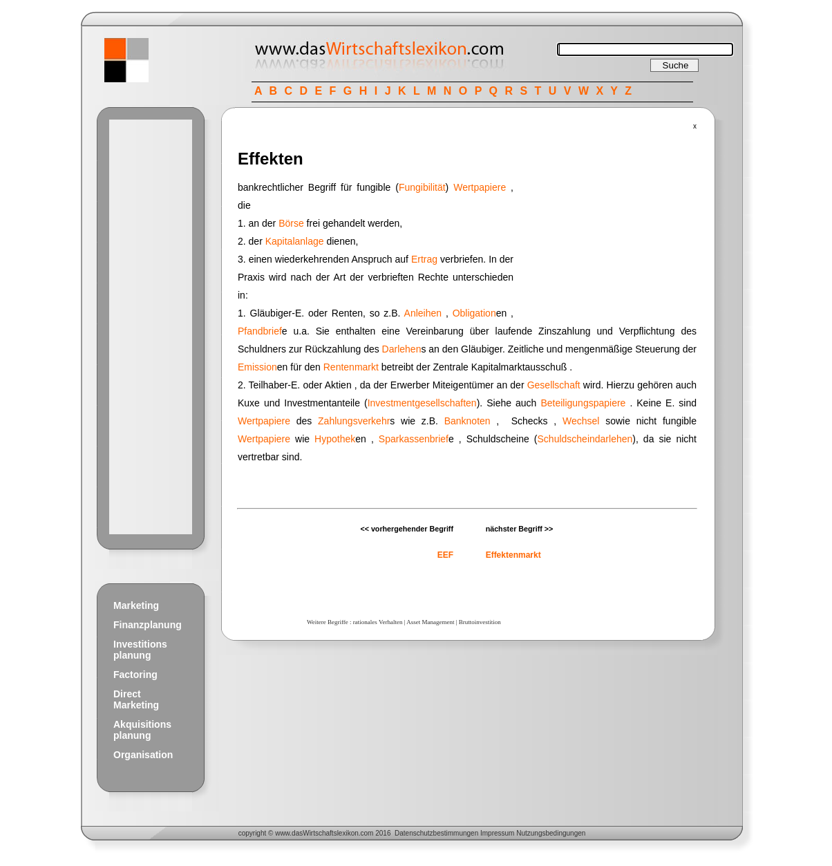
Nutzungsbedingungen (550, 833)
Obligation (474, 313)
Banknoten (467, 420)
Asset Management (430, 622)
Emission (257, 367)
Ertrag (424, 259)
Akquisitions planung (142, 730)
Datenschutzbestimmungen (436, 833)
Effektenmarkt (513, 555)
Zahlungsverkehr (354, 420)
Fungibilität (422, 187)
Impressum (497, 833)
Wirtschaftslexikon (331, 833)
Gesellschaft (553, 384)
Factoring (135, 674)
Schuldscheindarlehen (585, 438)
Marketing (136, 605)
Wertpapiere (479, 187)
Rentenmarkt (351, 367)
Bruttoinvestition (480, 622)
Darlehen (402, 349)
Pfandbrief (260, 331)
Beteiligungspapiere (582, 402)
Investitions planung (140, 650)
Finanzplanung (147, 624)
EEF (445, 555)
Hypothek (334, 438)
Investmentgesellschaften (422, 402)
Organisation (143, 754)
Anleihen (423, 313)
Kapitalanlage (294, 241)
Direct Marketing (136, 699)
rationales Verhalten (378, 622)
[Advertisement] (150, 327)
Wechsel (580, 420)
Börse (291, 223)
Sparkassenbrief (413, 438)
